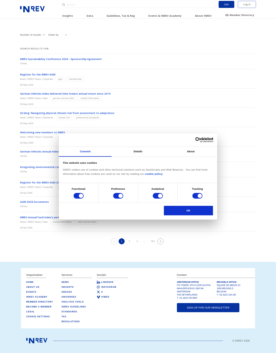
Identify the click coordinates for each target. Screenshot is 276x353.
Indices (67, 292)
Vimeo (105, 297)
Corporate (48, 79)
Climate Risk (64, 117)
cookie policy (154, 173)
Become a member (39, 307)
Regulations (71, 321)
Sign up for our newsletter (208, 307)
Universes (69, 297)
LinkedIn (107, 282)
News (23, 79)
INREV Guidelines (74, 307)
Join (226, 4)
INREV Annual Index (87, 222)
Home (30, 282)
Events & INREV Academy (164, 15)
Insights (67, 15)
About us (32, 287)
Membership (75, 79)
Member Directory (242, 15)
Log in (246, 4)
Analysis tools (73, 302)
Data (90, 15)
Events (31, 292)
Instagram (108, 287)
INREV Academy (37, 297)
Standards (48, 117)
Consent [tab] (85, 151)
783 (153, 241)
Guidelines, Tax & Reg (120, 15)
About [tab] (191, 151)
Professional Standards (87, 117)
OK (188, 210)
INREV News (34, 79)
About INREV (203, 15)
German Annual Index (63, 98)
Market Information (89, 98)
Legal (30, 311)
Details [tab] (138, 151)
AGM (60, 79)
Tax (64, 316)
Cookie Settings (38, 316)
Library (23, 63)
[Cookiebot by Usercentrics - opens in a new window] (198, 139)
